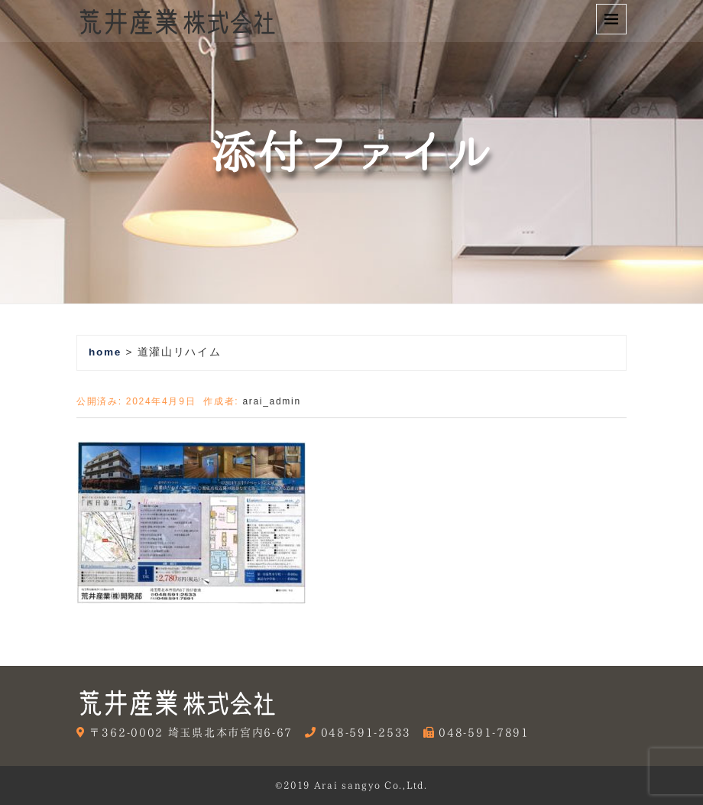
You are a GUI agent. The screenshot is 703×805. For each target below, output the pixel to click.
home (105, 352)
